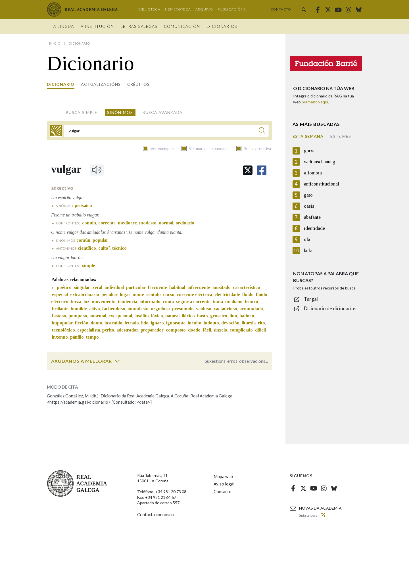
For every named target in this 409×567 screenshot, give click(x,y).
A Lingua (63, 26)
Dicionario (60, 84)
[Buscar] (262, 131)
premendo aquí (315, 101)
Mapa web (223, 476)
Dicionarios (222, 26)
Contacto (280, 9)
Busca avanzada (163, 112)
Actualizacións (101, 84)
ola (307, 239)
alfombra (313, 173)
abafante (312, 217)
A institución (97, 26)
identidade (314, 228)
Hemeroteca (178, 9)
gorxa (310, 150)
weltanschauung (319, 161)
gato (308, 195)
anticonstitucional (321, 184)
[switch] (117, 361)
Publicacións (232, 9)
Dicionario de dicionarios (330, 308)
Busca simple (81, 112)
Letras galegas (139, 26)
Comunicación (182, 26)
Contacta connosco (155, 514)
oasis (309, 206)
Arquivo (204, 9)
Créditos (138, 84)
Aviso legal (224, 483)
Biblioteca (149, 9)
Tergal (311, 299)
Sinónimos (120, 112)
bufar (309, 250)
